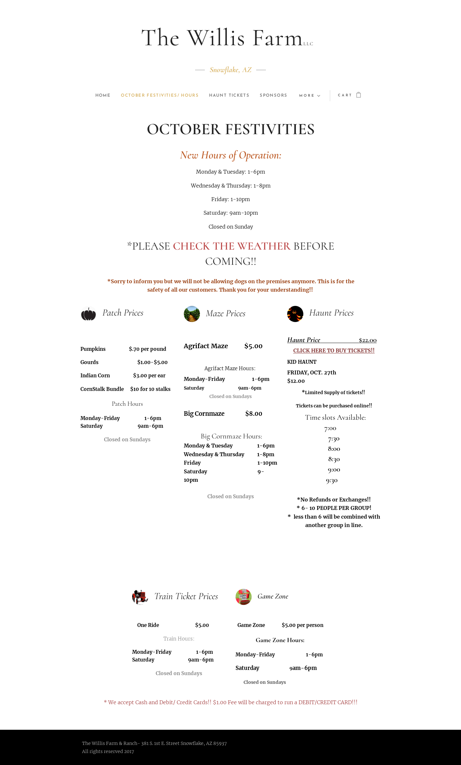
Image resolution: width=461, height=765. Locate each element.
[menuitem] (97, 96)
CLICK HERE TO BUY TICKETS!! (333, 350)
